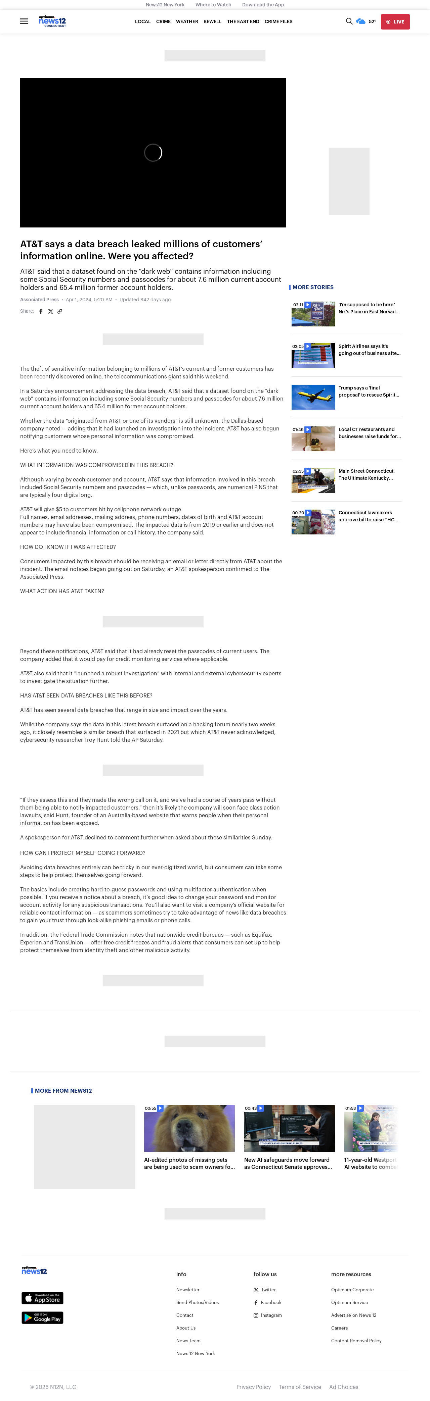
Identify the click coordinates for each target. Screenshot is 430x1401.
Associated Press (39, 300)
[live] (395, 22)
